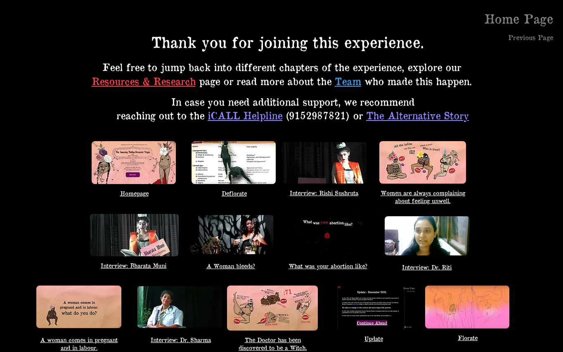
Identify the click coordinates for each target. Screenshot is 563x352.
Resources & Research (144, 81)
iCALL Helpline (245, 115)
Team (348, 81)
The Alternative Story (417, 115)
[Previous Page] (531, 37)
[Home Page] (519, 18)
